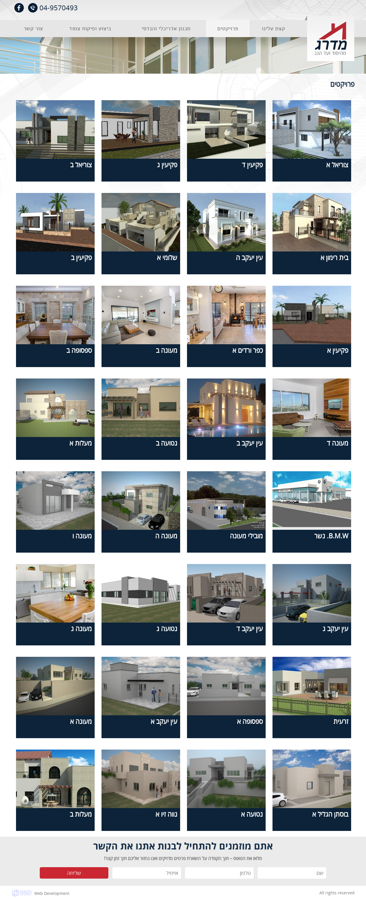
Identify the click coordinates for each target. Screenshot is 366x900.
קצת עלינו (273, 28)
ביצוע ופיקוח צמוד (90, 28)
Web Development (51, 893)
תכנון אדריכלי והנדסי (166, 28)
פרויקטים (227, 28)
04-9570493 (58, 7)
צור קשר (33, 28)
